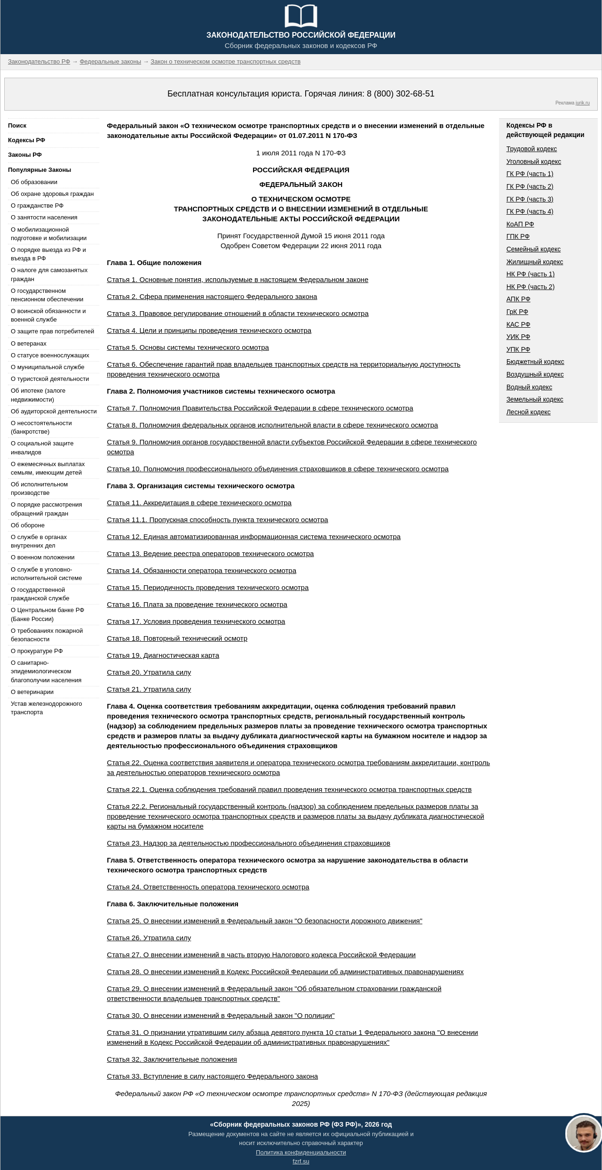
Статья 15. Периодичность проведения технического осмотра (208, 587)
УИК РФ (519, 336)
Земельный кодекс (535, 399)
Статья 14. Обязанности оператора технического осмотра (201, 570)
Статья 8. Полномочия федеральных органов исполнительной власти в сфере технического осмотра (272, 425)
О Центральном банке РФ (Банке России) (47, 614)
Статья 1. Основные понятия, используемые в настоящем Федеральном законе (237, 279)
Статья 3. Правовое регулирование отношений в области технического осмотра (237, 313)
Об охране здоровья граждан (52, 193)
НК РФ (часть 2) (531, 286)
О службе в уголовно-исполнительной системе (46, 573)
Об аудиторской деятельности (54, 411)
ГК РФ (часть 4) (530, 211)
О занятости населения (44, 217)
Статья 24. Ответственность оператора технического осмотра (208, 887)
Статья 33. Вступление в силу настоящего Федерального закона (212, 1076)
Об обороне (28, 525)
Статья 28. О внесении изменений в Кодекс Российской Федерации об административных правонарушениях (285, 972)
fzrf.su (301, 1161)
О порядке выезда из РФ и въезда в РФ (48, 254)
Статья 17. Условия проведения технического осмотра (196, 621)
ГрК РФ (517, 311)
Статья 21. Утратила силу (149, 689)
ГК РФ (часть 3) (530, 199)
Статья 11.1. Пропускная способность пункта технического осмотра (217, 520)
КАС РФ (519, 324)
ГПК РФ (518, 236)
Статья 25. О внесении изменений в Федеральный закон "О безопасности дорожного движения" (264, 921)
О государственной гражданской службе (40, 594)
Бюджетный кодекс (535, 361)
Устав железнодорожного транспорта (46, 708)
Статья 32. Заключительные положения (172, 1059)
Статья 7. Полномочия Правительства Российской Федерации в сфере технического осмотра (260, 408)
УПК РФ (519, 349)
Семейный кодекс (534, 249)
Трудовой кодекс (532, 149)
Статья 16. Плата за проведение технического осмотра (197, 604)
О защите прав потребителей (52, 331)
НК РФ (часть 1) (531, 274)
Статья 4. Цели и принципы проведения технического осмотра (209, 330)
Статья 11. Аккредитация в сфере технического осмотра (199, 503)
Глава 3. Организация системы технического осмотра (200, 486)
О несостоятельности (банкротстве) (41, 427)
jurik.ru (583, 102)
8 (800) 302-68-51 (401, 93)
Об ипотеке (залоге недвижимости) (38, 395)
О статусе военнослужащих (50, 355)
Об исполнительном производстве (39, 488)
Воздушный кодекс (535, 374)
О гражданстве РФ (37, 205)
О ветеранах (29, 343)
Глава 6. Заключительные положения (172, 904)
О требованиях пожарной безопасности (47, 635)
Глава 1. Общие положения (154, 262)
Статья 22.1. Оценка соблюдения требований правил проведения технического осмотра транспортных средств (289, 789)
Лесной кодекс (529, 412)
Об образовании (34, 182)
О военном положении (43, 557)
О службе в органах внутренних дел (39, 541)
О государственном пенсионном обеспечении (47, 295)
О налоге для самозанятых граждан (49, 274)
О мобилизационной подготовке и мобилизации (49, 234)
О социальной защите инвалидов (42, 447)
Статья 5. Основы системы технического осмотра (188, 347)
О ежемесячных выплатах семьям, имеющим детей (48, 468)
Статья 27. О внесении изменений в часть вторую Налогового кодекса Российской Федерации (261, 955)
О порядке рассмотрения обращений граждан (46, 508)
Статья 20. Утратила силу (149, 672)
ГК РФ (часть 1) (530, 174)
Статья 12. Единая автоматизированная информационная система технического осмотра (254, 537)
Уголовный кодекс (534, 161)
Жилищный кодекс (535, 262)
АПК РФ (519, 299)
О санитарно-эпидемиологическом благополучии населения (46, 671)
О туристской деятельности (50, 378)
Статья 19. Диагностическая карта (163, 655)
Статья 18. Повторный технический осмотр (177, 638)
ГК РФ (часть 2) (530, 186)
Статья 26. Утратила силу (149, 938)
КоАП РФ (520, 224)
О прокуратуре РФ (37, 650)
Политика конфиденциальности (301, 1152)
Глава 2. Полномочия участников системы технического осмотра (221, 391)
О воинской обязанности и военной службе (48, 315)
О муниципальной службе (47, 367)
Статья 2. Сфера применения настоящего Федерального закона (212, 296)
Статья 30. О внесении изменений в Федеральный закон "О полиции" (220, 1015)
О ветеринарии (32, 691)
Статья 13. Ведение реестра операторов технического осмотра (210, 553)
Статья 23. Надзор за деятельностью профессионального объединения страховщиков (248, 843)
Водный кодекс (530, 387)
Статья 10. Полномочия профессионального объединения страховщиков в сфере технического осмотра (278, 469)
